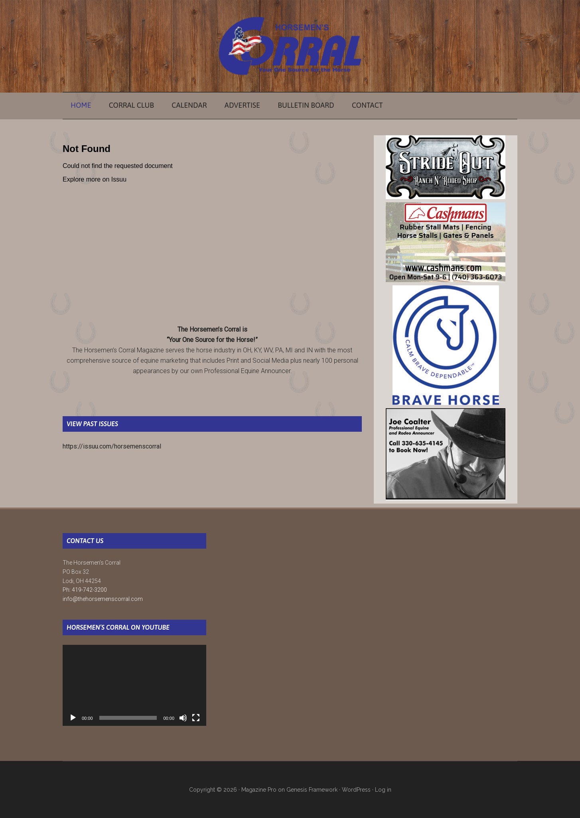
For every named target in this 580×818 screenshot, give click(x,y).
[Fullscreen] (196, 718)
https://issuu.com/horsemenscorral (112, 446)
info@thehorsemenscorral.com (103, 599)
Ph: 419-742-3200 (85, 590)
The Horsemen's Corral (290, 46)
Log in (383, 789)
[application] (134, 685)
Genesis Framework (311, 789)
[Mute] (183, 718)
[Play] (73, 718)
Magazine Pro (258, 789)
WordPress (356, 789)
